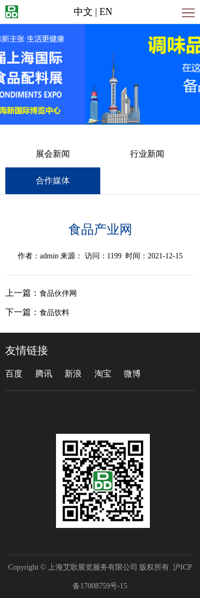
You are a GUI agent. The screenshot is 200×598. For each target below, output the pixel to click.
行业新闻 (147, 153)
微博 (132, 373)
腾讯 (43, 373)
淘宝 (102, 373)
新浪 (73, 373)
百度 (13, 373)
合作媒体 (53, 180)
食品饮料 (54, 313)
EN (105, 11)
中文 (83, 11)
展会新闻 (53, 153)
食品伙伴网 (58, 293)
